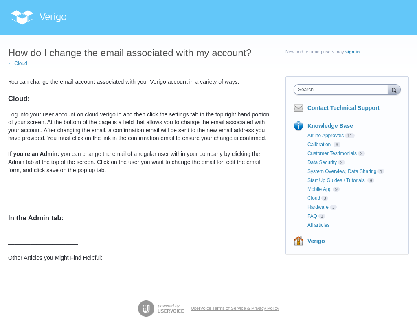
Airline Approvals (325, 135)
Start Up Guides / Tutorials (336, 180)
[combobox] (343, 89)
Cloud (313, 198)
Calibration (319, 144)
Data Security (322, 162)
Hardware (318, 207)
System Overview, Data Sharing (341, 171)
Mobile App (319, 189)
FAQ (312, 216)
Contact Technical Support (343, 108)
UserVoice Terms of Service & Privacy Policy (235, 308)
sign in (352, 51)
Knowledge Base (330, 126)
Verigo (316, 241)
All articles (318, 225)
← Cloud (17, 63)
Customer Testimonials (332, 153)
